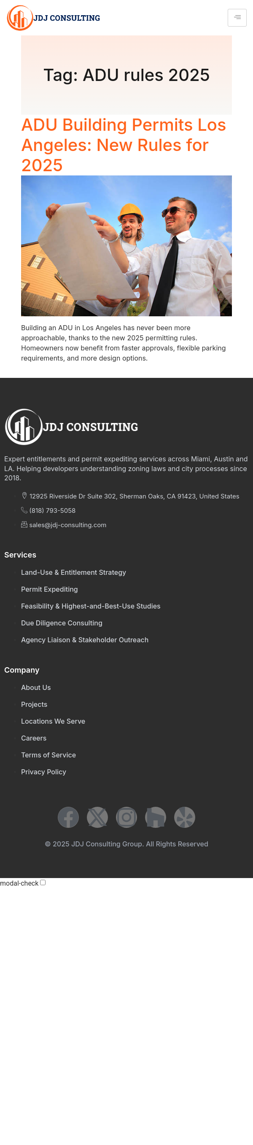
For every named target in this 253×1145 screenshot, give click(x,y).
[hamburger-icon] (237, 18)
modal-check (19, 883)
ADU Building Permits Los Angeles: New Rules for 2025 (123, 144)
